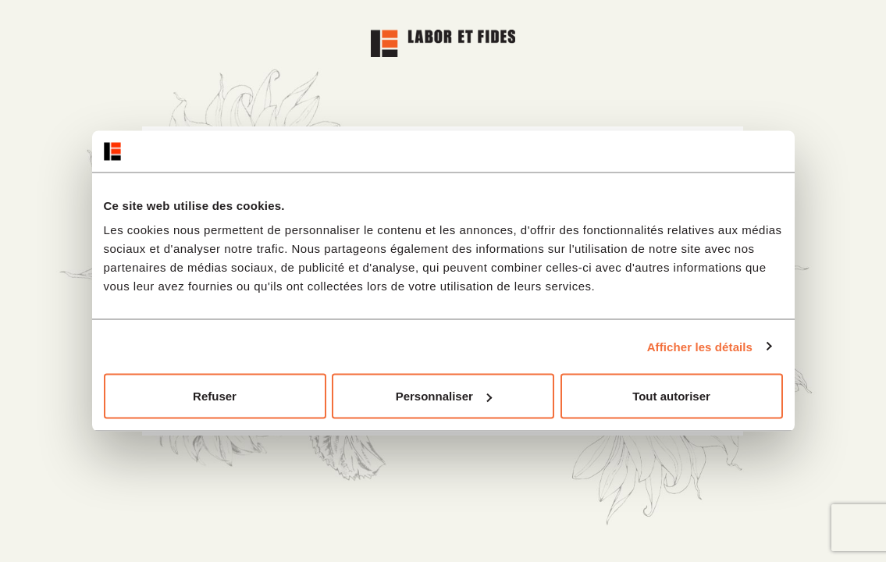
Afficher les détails (700, 346)
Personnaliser (444, 396)
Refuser (215, 396)
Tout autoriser (671, 396)
